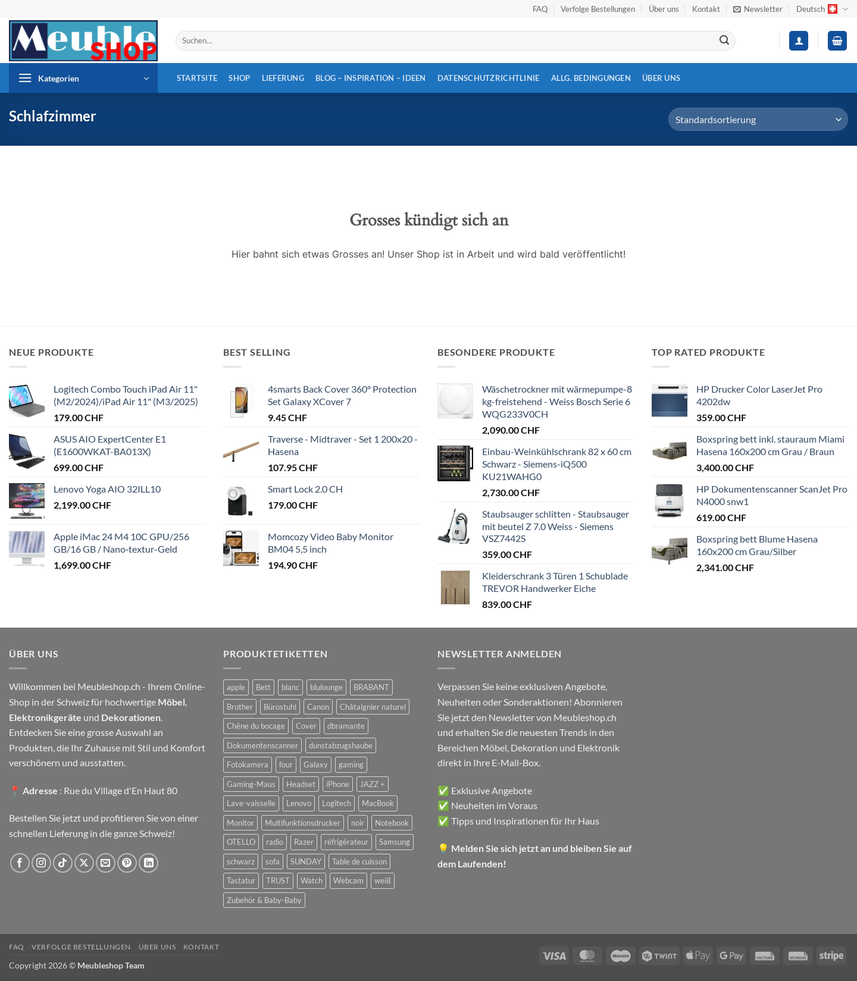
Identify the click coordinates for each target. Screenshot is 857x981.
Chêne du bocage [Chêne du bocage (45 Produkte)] (256, 726)
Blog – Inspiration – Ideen (370, 78)
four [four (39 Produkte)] (286, 764)
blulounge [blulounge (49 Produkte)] (326, 687)
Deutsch (822, 9)
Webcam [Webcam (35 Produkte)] (348, 880)
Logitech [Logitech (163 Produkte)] (336, 803)
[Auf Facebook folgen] (20, 863)
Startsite (197, 78)
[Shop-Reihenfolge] (758, 119)
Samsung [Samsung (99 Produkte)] (394, 842)
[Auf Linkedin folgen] (148, 863)
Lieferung (283, 78)
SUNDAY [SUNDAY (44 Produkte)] (305, 861)
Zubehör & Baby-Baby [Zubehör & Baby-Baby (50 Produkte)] (264, 900)
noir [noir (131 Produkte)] (357, 823)
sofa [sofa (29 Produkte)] (272, 861)
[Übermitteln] (724, 41)
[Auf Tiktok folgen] (63, 863)
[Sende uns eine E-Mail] (105, 863)
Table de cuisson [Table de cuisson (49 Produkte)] (359, 861)
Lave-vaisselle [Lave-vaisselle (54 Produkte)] (251, 803)
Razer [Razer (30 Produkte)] (304, 842)
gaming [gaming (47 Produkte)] (351, 764)
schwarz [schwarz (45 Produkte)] (241, 861)
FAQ (540, 9)
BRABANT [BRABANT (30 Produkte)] (371, 687)
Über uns (664, 9)
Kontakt (706, 9)
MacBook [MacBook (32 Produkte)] (378, 803)
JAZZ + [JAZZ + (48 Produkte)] (372, 784)
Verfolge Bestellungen (598, 9)
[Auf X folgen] (84, 863)
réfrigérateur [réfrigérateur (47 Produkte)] (346, 842)
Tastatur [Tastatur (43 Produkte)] (241, 880)
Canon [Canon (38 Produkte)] (318, 707)
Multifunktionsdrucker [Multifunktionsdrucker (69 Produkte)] (302, 823)
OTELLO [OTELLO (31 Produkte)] (241, 842)
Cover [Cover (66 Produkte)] (306, 726)
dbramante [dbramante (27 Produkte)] (346, 726)
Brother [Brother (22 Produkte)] (240, 707)
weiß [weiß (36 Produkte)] (382, 880)
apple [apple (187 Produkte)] (236, 687)
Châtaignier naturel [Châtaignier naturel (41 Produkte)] (373, 707)
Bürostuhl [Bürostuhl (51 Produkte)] (280, 707)
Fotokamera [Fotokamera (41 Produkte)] (247, 764)
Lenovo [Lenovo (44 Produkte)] (298, 803)
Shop (239, 78)
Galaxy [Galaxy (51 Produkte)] (316, 764)
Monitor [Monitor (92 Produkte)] (240, 823)
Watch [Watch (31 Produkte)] (312, 880)
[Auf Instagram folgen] (41, 863)
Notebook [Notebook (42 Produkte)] (392, 823)
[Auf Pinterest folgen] (127, 863)
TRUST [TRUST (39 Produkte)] (278, 880)
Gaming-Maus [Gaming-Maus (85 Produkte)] (251, 784)
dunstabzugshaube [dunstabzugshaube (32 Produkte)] (341, 745)
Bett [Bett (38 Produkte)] (263, 687)
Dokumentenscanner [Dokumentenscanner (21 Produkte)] (262, 745)
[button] (758, 9)
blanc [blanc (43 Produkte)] (290, 687)
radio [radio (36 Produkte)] (274, 842)
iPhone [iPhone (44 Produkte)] (337, 784)
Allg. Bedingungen (591, 78)
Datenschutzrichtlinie (488, 78)
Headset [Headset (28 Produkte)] (300, 784)
